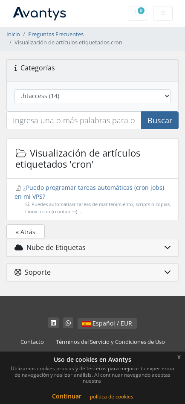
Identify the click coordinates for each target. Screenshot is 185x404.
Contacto (32, 342)
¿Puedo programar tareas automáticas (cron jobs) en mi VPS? (92, 199)
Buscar (159, 120)
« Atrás (25, 232)
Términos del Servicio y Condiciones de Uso (110, 342)
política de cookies (111, 396)
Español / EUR (107, 323)
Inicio (13, 34)
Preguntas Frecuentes (56, 34)
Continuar (66, 396)
